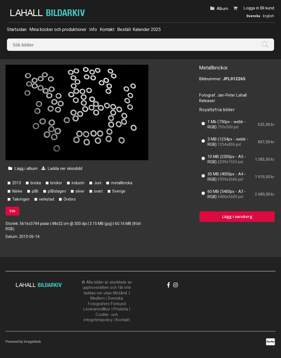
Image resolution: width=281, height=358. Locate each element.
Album (222, 8)
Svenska (253, 16)
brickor (56, 183)
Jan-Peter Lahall (232, 95)
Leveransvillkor (96, 309)
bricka (35, 183)
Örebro (70, 199)
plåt (35, 191)
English (268, 16)
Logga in (251, 8)
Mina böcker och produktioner (57, 29)
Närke (17, 191)
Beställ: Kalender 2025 (139, 29)
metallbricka (121, 183)
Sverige (118, 191)
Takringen (21, 199)
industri (78, 183)
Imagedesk (32, 342)
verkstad (46, 199)
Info (93, 29)
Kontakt (107, 29)
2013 (16, 183)
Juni (97, 183)
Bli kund (267, 8)
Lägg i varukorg (237, 216)
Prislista (121, 309)
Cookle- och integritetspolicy (101, 317)
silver (80, 191)
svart (98, 191)
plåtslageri (57, 191)
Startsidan (17, 29)
